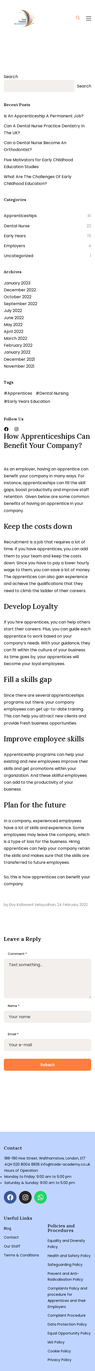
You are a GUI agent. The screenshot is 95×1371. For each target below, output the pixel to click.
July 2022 (13, 311)
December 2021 (19, 359)
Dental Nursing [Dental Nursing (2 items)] (53, 393)
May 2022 (13, 325)
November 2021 (19, 366)
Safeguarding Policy (65, 1264)
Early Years (15, 236)
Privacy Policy (59, 1359)
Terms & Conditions (21, 1255)
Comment (17, 954)
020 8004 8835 (26, 1164)
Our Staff (12, 1246)
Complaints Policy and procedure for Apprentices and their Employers (67, 1297)
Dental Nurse (17, 226)
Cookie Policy (59, 1351)
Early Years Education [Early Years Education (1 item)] (28, 401)
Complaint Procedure (67, 1315)
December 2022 (20, 290)
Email (13, 1034)
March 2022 (15, 338)
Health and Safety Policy (69, 1255)
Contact (11, 1237)
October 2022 (17, 297)
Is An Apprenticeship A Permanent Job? (44, 116)
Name (14, 1006)
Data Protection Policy (67, 1324)
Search (11, 77)
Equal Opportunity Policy (69, 1333)
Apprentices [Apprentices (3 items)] (19, 393)
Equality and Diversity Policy (66, 1243)
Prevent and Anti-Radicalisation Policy (65, 1276)
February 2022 (18, 345)
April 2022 (13, 331)
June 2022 (14, 318)
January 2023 (17, 283)
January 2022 (17, 352)
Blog (7, 1228)
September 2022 (20, 304)
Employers (14, 246)
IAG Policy (56, 1342)
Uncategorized (18, 256)
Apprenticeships (20, 216)
